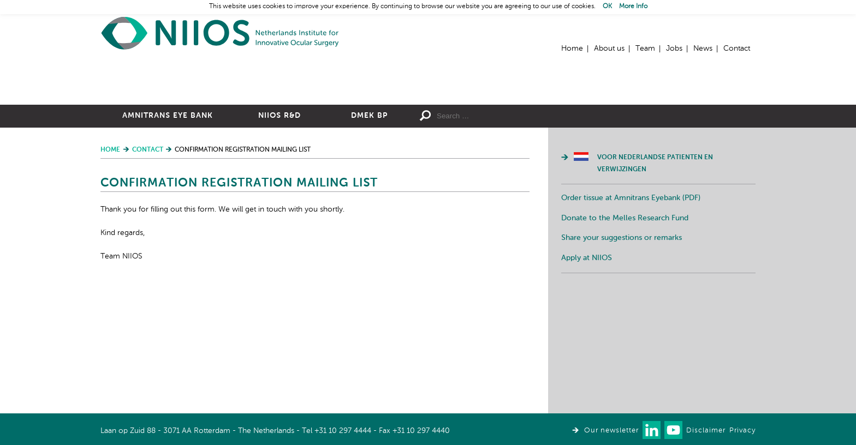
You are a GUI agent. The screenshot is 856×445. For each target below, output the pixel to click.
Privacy (742, 430)
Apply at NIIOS (586, 377)
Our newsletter (611, 430)
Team (645, 48)
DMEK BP (369, 235)
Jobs (674, 48)
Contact (736, 48)
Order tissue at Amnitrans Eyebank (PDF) (630, 317)
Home (220, 33)
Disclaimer (706, 430)
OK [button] (607, 6)
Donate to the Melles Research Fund (624, 337)
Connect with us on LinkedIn (652, 430)
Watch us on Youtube (673, 430)
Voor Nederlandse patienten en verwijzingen (655, 283)
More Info (633, 6)
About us (609, 48)
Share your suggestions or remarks (621, 357)
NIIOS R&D (279, 235)
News (702, 48)
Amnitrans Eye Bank (167, 235)
